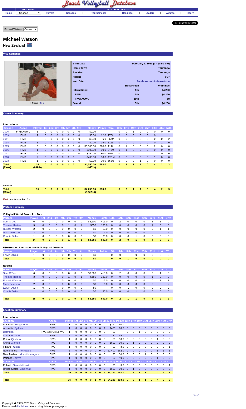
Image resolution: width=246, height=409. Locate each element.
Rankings (127, 13)
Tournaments (98, 13)
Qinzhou (16, 339)
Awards (170, 13)
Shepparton (21, 324)
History (190, 13)
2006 (6, 131)
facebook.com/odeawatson (153, 81)
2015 (6, 146)
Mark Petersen (11, 232)
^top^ (196, 395)
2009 (6, 135)
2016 (6, 149)
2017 (6, 153)
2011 (6, 138)
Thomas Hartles (12, 225)
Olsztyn (16, 357)
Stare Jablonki (20, 365)
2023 (6, 160)
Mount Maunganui (30, 354)
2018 (6, 157)
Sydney (18, 328)
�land (16, 346)
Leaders (149, 13)
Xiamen (15, 342)
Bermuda (8, 331)
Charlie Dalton (11, 236)
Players (50, 13)
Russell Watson (12, 228)
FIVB (41, 102)
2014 (6, 142)
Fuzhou (15, 335)
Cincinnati (25, 368)
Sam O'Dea (9, 221)
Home (8, 13)
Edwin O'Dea (10, 254)
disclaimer (22, 406)
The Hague (24, 350)
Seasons (71, 13)
